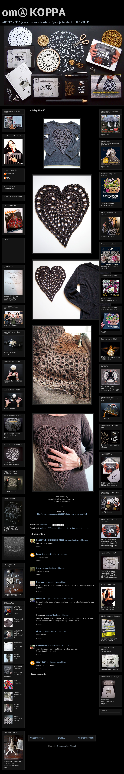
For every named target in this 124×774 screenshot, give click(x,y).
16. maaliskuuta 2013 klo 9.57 (53, 568)
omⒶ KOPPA (34, 13)
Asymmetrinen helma (18, 620)
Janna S (39, 554)
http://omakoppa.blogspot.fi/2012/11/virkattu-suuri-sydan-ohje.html (62, 514)
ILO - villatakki (17, 682)
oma (62, 528)
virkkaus (86, 528)
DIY (49, 528)
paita (67, 528)
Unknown (10, 174)
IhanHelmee (41, 646)
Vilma (38, 632)
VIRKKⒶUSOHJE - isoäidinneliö (18, 634)
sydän (72, 528)
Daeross (40, 582)
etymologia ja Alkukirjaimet (9, 188)
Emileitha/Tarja (43, 599)
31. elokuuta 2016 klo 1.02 (57, 662)
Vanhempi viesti (86, 738)
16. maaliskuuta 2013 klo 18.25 (60, 646)
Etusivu (61, 738)
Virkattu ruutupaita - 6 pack (18, 718)
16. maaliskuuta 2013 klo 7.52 (76, 540)
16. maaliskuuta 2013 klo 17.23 (54, 632)
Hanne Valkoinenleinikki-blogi (50, 540)
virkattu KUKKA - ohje (17, 707)
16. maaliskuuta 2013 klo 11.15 (62, 599)
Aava (38, 568)
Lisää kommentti (38, 674)
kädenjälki (56, 528)
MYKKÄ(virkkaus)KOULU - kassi (18, 610)
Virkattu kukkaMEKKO (18, 695)
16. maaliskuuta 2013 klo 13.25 (57, 615)
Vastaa (39, 547)
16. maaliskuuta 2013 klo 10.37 (56, 582)
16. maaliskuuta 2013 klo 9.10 (55, 554)
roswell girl (41, 662)
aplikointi (43, 528)
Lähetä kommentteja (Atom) (64, 746)
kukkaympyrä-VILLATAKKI (18, 646)
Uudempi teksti (37, 738)
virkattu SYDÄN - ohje (17, 657)
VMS (8, 178)
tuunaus (78, 528)
